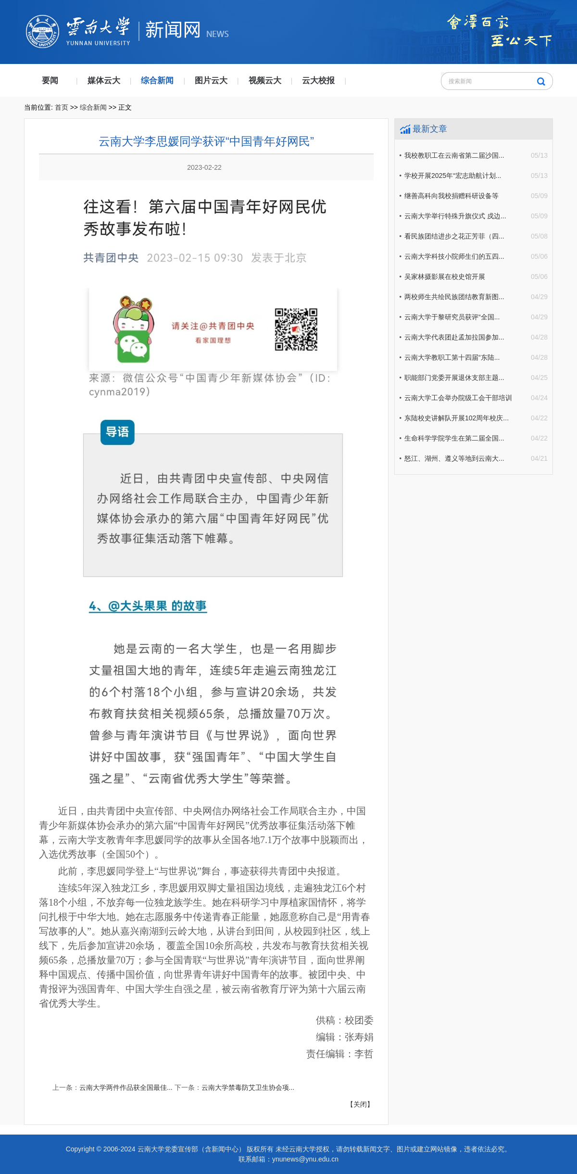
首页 (61, 107)
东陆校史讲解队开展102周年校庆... (456, 418)
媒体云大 (104, 80)
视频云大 (265, 80)
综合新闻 (157, 80)
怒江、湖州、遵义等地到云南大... (454, 458)
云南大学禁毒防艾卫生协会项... (248, 1087)
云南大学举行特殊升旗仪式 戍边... (455, 216)
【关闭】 (360, 1104)
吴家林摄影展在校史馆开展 (444, 276)
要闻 (50, 80)
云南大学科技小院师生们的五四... (454, 256)
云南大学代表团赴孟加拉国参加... (454, 337)
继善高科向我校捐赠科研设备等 (451, 196)
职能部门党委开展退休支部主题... (454, 377)
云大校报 (318, 80)
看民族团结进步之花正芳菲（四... (454, 236)
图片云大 (211, 80)
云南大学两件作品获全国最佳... (126, 1087)
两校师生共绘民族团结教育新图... (454, 297)
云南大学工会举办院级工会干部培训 (458, 398)
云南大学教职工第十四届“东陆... (452, 357)
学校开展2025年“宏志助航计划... (452, 175)
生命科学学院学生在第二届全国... (454, 438)
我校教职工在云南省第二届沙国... (454, 155)
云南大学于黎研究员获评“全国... (452, 317)
